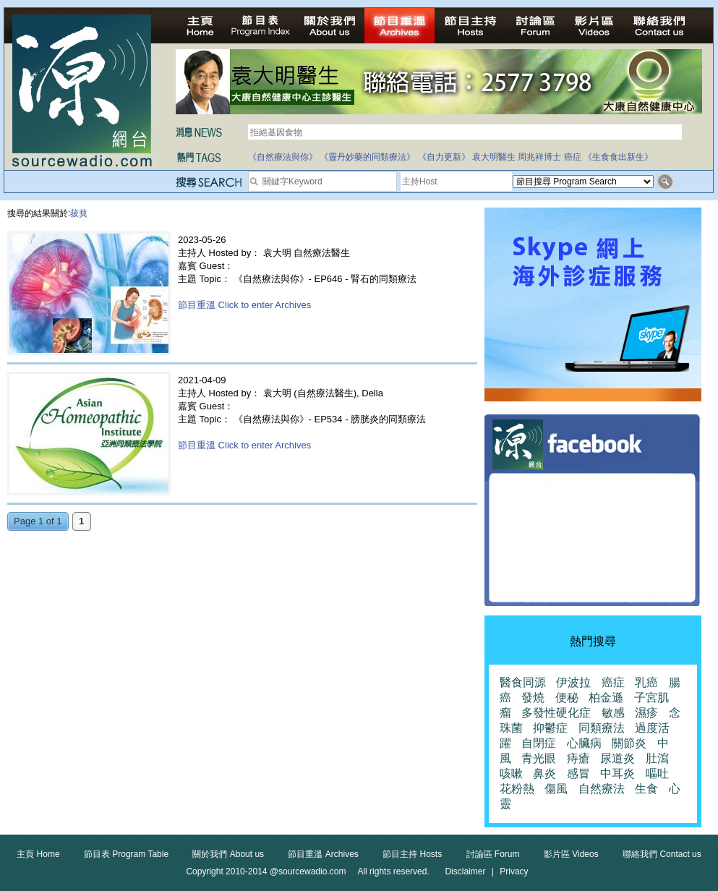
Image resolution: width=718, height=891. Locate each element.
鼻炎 (544, 773)
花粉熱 (517, 789)
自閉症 (538, 743)
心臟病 (584, 743)
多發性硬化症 (556, 713)
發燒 (532, 697)
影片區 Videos (571, 854)
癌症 (572, 157)
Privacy (514, 871)
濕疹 (646, 713)
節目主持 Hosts (412, 854)
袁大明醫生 (494, 157)
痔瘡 (578, 758)
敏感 (613, 713)
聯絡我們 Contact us (662, 854)
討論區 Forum (493, 854)
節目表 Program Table (126, 854)
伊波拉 (573, 682)
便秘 (566, 697)
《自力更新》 (444, 157)
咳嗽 (511, 773)
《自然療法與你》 (282, 157)
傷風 (556, 789)
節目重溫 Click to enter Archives (244, 304)
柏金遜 (606, 697)
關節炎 (629, 743)
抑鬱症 (550, 728)
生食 (646, 789)
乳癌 (646, 682)
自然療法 (601, 789)
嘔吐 (657, 773)
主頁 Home (38, 854)
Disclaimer (465, 871)
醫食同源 (523, 682)
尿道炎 (617, 758)
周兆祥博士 (539, 157)
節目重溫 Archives (323, 854)
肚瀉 (657, 758)
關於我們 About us (228, 854)
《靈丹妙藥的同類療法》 (367, 157)
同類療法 (601, 728)
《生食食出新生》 (618, 157)
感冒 (578, 773)
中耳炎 (617, 773)
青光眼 (538, 758)
